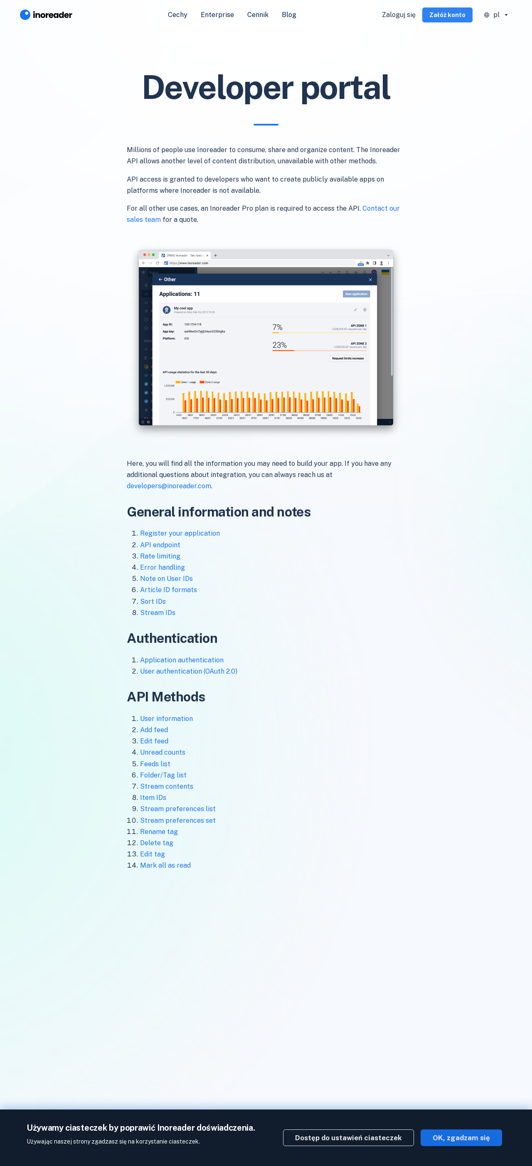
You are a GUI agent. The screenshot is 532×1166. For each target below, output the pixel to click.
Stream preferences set (178, 820)
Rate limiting (160, 556)
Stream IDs (157, 613)
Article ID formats (168, 590)
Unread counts (162, 752)
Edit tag (152, 854)
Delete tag (156, 843)
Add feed (154, 730)
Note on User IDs (166, 579)
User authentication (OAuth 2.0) (188, 671)
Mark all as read (165, 865)
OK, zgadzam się (461, 1138)
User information (166, 719)
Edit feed (154, 741)
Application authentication (182, 660)
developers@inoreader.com (169, 486)
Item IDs (153, 798)
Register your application (180, 533)
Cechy (177, 15)
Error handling (162, 567)
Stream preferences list (178, 809)
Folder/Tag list (163, 775)
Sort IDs (153, 601)
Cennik (257, 15)
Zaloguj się (399, 15)
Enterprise (217, 15)
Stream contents (166, 786)
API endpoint (160, 545)
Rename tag (159, 832)
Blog (289, 15)
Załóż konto (447, 14)
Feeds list (155, 764)
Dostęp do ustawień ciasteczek (348, 1138)
